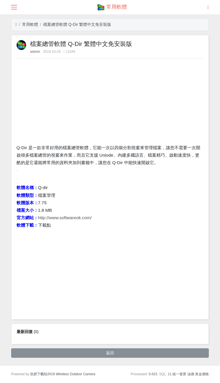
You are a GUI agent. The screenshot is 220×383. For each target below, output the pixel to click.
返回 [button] (110, 353)
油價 (190, 374)
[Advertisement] (110, 103)
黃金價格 (202, 374)
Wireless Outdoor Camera (75, 374)
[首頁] (16, 25)
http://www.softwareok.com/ (65, 217)
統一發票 (179, 374)
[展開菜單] (14, 7)
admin (35, 52)
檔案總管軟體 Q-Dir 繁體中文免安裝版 (77, 24)
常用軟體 (30, 24)
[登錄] (208, 7)
